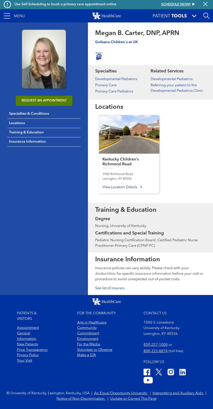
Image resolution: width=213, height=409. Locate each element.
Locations (17, 123)
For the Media (88, 344)
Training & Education (26, 132)
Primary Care (106, 85)
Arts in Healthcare (91, 322)
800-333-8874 (156, 351)
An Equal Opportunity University (121, 393)
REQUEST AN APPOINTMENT (44, 100)
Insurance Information (27, 142)
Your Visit (24, 361)
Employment (87, 339)
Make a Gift (86, 355)
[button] (14, 15)
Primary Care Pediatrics (114, 91)
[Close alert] (205, 4)
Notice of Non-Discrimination (81, 399)
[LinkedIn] (182, 373)
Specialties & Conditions (29, 114)
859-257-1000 (156, 345)
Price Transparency (32, 350)
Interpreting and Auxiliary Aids (178, 393)
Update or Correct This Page (133, 399)
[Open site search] (206, 15)
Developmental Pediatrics (116, 79)
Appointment (28, 328)
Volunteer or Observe (94, 350)
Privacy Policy (28, 355)
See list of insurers (109, 288)
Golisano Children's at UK (116, 42)
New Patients (27, 344)
